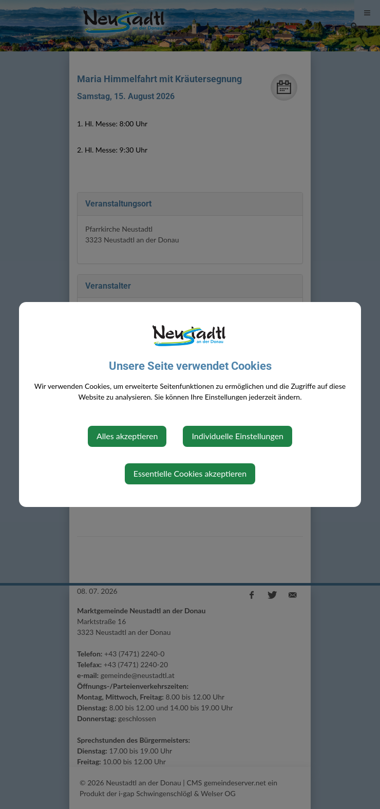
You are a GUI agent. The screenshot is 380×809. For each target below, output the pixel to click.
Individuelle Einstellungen (237, 436)
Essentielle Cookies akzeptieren (190, 473)
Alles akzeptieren (127, 436)
